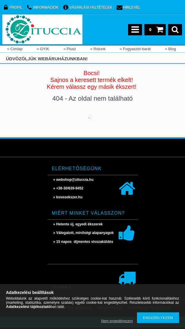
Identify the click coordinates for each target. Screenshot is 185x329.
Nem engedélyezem (117, 321)
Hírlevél (132, 7)
